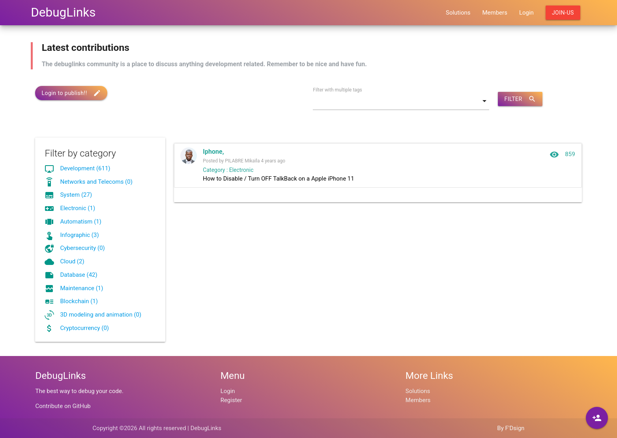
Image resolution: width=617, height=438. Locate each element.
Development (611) (85, 168)
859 (562, 154)
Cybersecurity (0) (82, 248)
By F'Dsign (510, 428)
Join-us (563, 12)
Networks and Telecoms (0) (96, 181)
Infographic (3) (79, 235)
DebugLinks (63, 12)
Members (494, 12)
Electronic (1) (77, 208)
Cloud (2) (72, 261)
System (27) (76, 194)
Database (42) (78, 274)
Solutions (458, 12)
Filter (520, 99)
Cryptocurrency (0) (84, 328)
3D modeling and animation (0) (100, 314)
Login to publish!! (71, 93)
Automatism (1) (80, 221)
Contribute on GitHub (62, 406)
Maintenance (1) (81, 288)
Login (526, 12)
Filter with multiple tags (337, 90)
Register (231, 400)
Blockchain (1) (79, 301)
